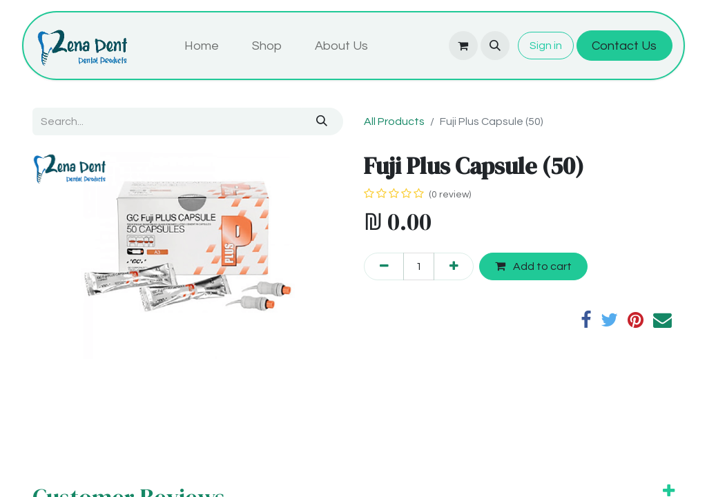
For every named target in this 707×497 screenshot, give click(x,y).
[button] (495, 45)
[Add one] (454, 266)
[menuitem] (201, 46)
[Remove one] (384, 266)
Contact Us (624, 45)
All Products (394, 121)
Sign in (546, 45)
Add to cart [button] (533, 266)
